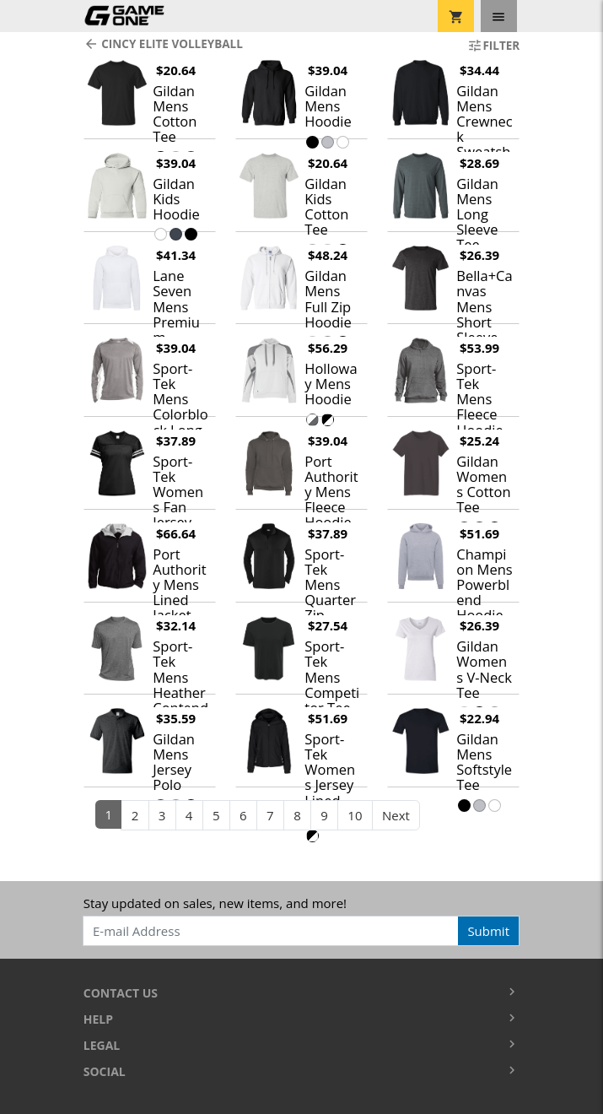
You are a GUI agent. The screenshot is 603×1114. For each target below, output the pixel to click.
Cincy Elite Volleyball (163, 43)
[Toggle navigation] (499, 16)
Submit (488, 930)
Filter (493, 45)
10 (354, 815)
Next (396, 815)
